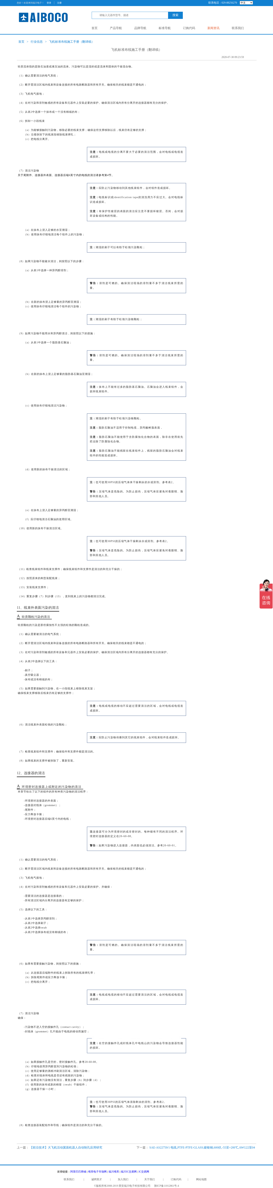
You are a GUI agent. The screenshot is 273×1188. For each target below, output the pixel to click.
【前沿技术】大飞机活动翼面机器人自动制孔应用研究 (66, 1147)
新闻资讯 (213, 28)
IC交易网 (144, 1171)
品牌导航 (140, 28)
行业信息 (37, 41)
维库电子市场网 (97, 1171)
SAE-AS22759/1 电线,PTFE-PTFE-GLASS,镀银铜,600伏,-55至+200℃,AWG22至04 (202, 1147)
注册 (59, 3)
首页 (95, 28)
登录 (49, 3)
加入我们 (123, 1179)
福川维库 (114, 1171)
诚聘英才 (96, 1179)
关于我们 (149, 1179)
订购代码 (189, 28)
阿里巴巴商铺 (78, 1171)
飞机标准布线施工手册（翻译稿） (71, 41)
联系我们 (238, 28)
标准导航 (165, 28)
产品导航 (116, 28)
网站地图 (201, 1179)
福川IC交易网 (129, 1171)
